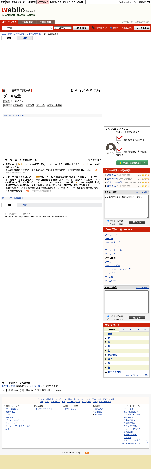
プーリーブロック (113, 246)
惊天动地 (112, 355)
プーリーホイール (113, 250)
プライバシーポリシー (15, 420)
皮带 (28, 105)
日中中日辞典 (42, 2)
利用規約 (9, 417)
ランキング (20, 115)
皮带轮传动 (112, 179)
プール (108, 261)
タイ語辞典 (128, 432)
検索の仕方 (10, 412)
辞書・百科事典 (105, 402)
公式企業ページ (100, 409)
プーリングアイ (112, 235)
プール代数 (110, 273)
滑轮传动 (111, 175)
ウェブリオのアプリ (44, 409)
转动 (56, 105)
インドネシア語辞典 (132, 429)
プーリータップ (112, 242)
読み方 (7, 101)
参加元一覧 (34, 386)
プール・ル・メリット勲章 (118, 269)
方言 (95, 402)
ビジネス (40, 399)
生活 (47, 402)
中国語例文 (27, 22)
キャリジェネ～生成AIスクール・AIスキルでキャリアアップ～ (135, 443)
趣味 (63, 402)
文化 (41, 402)
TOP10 (111, 329)
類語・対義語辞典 (13, 2)
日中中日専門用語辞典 (17, 90)
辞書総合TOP (145, 2)
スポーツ (71, 402)
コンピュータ (60, 399)
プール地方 (110, 281)
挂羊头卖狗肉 (114, 372)
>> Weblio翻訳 (142, 192)
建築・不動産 (103, 399)
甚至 (110, 359)
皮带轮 (16, 105)
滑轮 (38, 105)
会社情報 (98, 412)
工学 (94, 399)
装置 (60, 105)
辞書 (3, 2)
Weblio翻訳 (128, 417)
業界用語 (49, 399)
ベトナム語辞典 (130, 435)
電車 (70, 399)
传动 (21, 105)
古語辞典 (66, 2)
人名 (89, 402)
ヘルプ (8, 414)
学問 (112, 399)
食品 (84, 402)
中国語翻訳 (45, 22)
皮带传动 (111, 186)
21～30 (142, 329)
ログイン (133, 2)
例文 (25, 38)
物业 (110, 333)
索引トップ (9, 115)
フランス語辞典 (130, 426)
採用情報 (98, 414)
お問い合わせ (70, 409)
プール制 (109, 277)
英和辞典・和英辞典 (132, 414)
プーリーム (110, 254)
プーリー (109, 238)
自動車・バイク (80, 399)
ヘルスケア (55, 402)
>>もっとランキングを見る (137, 375)
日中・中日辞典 (9, 22)
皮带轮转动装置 (114, 182)
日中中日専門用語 (34, 34)
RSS (87, 452)
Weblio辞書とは (12, 409)
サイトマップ (11, 423)
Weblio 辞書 (7, 34)
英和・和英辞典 (29, 2)
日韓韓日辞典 (55, 2)
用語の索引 (18, 198)
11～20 (126, 329)
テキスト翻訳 (110, 192)
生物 (78, 402)
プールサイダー (112, 265)
